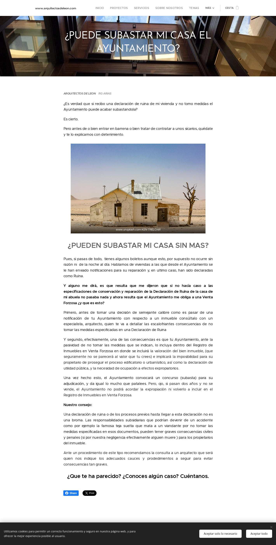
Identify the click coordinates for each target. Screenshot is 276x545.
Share (71, 493)
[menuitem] (93, 8)
